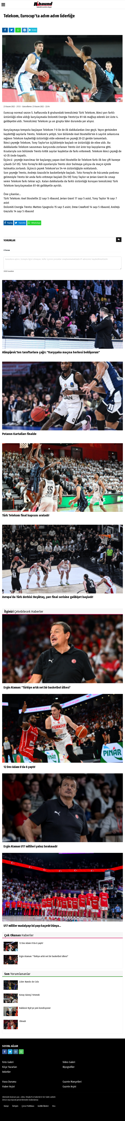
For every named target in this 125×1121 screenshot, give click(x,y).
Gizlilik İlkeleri (43, 1106)
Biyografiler (69, 1067)
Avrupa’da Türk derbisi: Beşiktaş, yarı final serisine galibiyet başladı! (47, 597)
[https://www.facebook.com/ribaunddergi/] (4, 1051)
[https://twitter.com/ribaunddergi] (10, 1051)
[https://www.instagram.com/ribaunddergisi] (15, 1051)
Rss (53, 1106)
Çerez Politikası (28, 1106)
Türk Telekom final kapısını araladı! (25, 515)
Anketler (6, 1071)
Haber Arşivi (8, 1086)
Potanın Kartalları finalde (19, 434)
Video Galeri (69, 1062)
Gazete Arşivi (69, 1086)
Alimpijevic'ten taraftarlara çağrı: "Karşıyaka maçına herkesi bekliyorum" (51, 352)
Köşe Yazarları (9, 1067)
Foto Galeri (8, 1062)
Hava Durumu (9, 1081)
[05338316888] (21, 1051)
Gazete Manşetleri (72, 1081)
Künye (6, 1106)
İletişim (15, 1106)
